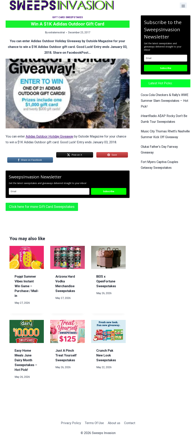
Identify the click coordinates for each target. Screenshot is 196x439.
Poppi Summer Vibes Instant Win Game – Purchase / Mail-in (27, 286)
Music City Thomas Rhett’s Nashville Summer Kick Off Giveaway (160, 137)
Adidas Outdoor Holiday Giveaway (49, 136)
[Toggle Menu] (183, 5)
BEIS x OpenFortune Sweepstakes (106, 281)
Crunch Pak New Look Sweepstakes (106, 355)
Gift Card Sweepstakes (67, 17)
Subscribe (108, 191)
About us (114, 423)
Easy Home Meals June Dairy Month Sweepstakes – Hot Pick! (26, 360)
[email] (165, 58)
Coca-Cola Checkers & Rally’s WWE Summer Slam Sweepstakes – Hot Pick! (165, 100)
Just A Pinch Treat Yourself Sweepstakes (66, 355)
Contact (129, 423)
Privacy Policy (71, 423)
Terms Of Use (94, 423)
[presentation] (26, 257)
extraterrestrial (56, 32)
